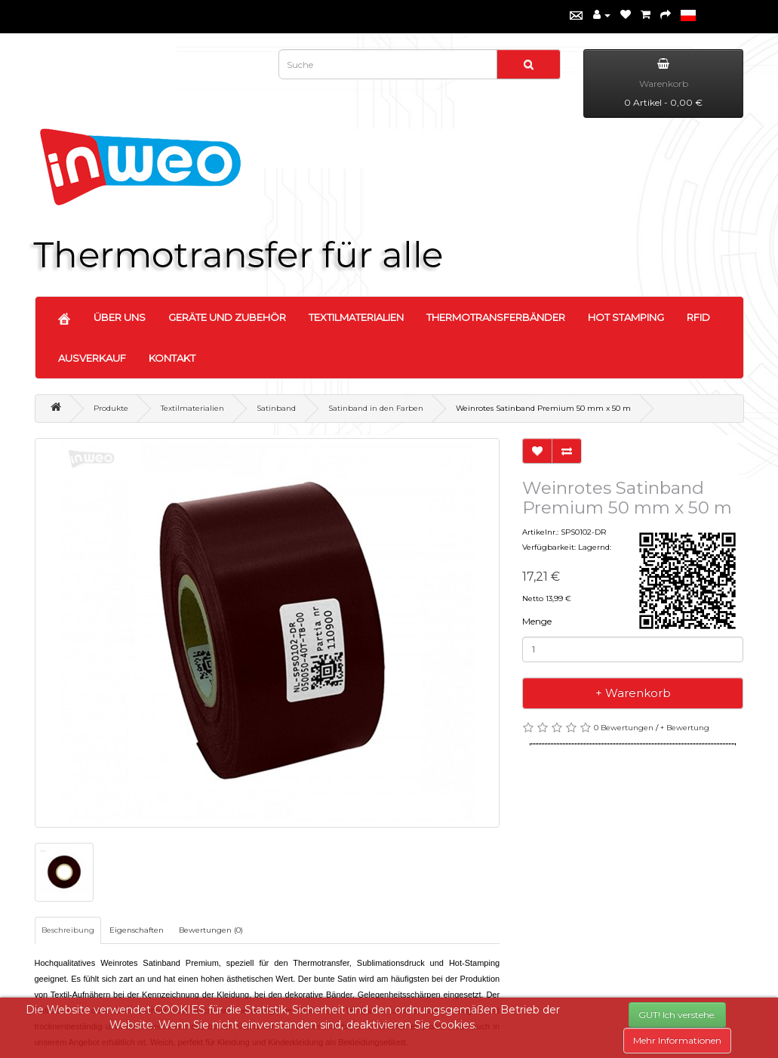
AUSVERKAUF (92, 358)
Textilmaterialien (192, 408)
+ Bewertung (684, 728)
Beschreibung (68, 930)
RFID (698, 317)
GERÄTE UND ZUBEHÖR (227, 317)
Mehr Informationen (677, 1040)
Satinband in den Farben (375, 408)
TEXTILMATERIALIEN (356, 317)
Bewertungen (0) (211, 930)
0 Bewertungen (623, 728)
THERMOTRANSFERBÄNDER (495, 317)
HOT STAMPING (626, 317)
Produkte (111, 408)
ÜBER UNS (120, 317)
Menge (537, 621)
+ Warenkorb (633, 693)
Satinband (276, 408)
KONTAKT (172, 358)
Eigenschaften (136, 930)
